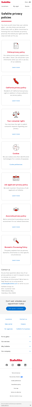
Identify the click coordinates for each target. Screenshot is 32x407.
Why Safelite (16, 346)
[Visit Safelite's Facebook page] (7, 365)
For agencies (9, 329)
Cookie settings (5, 405)
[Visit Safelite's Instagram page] (13, 365)
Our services (16, 341)
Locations (5, 6)
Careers (23, 324)
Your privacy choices (14, 376)
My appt (16, 6)
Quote (27, 6)
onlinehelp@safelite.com (9, 283)
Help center (8, 324)
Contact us (23, 319)
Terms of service (16, 373)
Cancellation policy (16, 384)
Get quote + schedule (16, 308)
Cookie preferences (16, 164)
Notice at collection (16, 392)
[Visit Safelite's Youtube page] (18, 365)
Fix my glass (16, 337)
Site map (16, 388)
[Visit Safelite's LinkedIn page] (25, 365)
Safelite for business (23, 329)
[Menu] (30, 2)
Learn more (16, 67)
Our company (16, 351)
